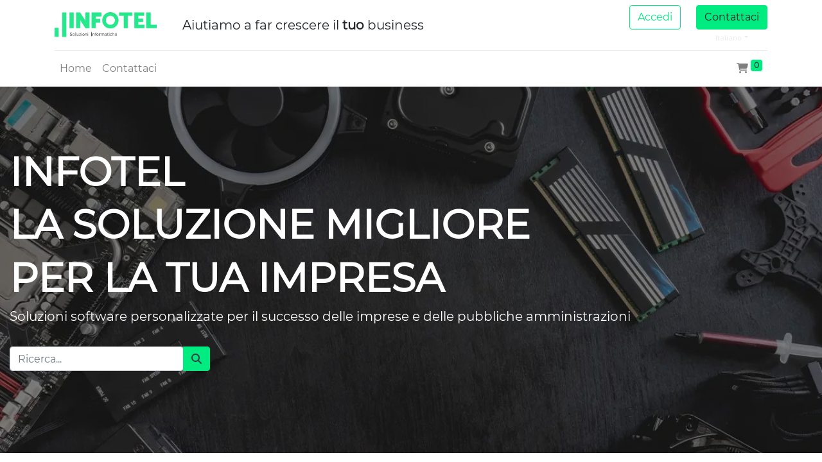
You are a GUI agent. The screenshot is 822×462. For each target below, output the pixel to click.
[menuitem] (76, 68)
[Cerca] (196, 358)
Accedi (655, 17)
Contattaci (731, 17)
